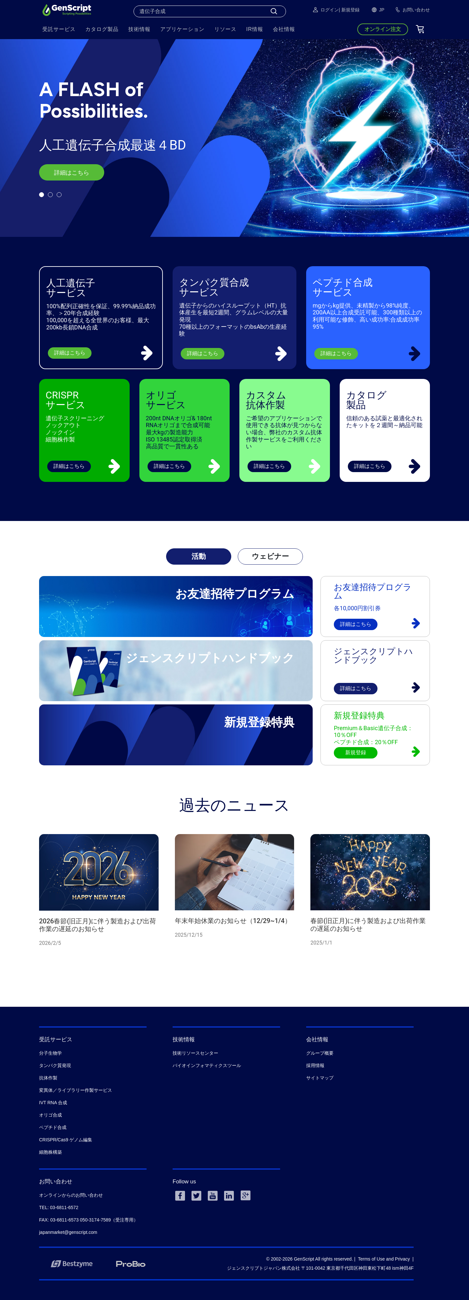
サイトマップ (320, 1077)
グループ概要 (320, 1053)
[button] (41, 194)
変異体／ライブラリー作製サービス (75, 1090)
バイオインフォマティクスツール (207, 1065)
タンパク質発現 (55, 1065)
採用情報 (315, 1065)
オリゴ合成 (50, 1115)
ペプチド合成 (52, 1127)
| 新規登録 (349, 9)
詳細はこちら (71, 172)
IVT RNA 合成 (53, 1102)
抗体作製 (48, 1077)
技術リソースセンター (195, 1053)
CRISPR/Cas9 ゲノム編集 (65, 1139)
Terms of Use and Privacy (384, 1259)
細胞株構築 (50, 1152)
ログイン (325, 10)
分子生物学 (50, 1053)
